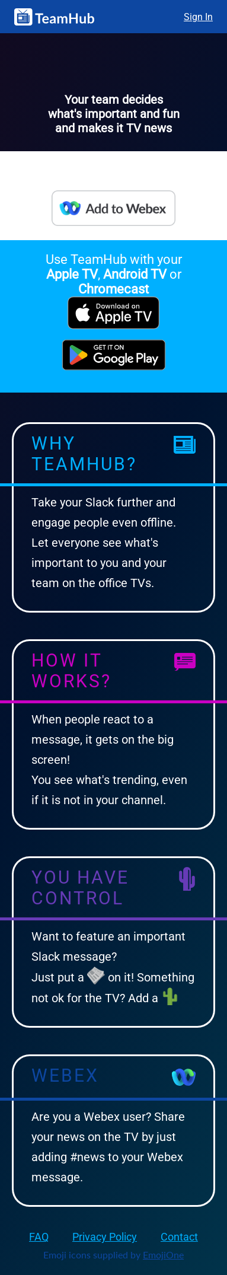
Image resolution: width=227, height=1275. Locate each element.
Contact (179, 1237)
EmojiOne (163, 1254)
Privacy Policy (104, 1237)
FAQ (39, 1237)
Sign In (198, 17)
